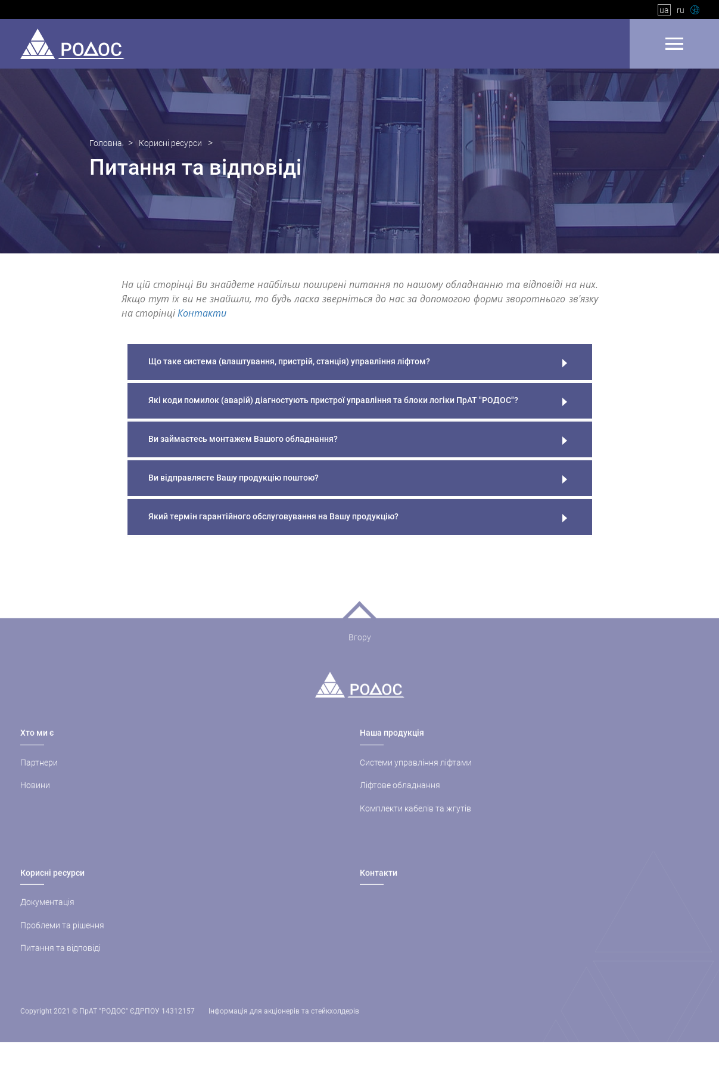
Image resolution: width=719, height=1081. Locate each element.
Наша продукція (392, 747)
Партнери (39, 777)
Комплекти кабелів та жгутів (415, 823)
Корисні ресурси (170, 143)
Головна (105, 143)
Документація (47, 916)
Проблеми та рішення (62, 940)
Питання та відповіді (60, 962)
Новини (35, 799)
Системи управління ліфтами (416, 777)
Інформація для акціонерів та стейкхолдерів (283, 1025)
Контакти (202, 313)
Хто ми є (37, 747)
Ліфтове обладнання (400, 799)
